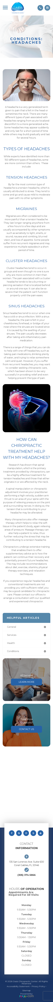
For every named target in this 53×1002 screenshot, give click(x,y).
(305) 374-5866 (27, 875)
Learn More (26, 682)
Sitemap (26, 990)
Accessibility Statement (18, 986)
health (11, 643)
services (11, 635)
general (11, 627)
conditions (13, 651)
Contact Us (26, 729)
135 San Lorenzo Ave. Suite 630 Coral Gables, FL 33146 (26, 863)
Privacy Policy (38, 986)
